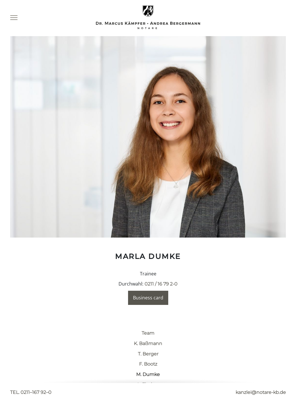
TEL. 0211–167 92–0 (30, 392)
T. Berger (148, 354)
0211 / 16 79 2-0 (161, 284)
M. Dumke (148, 374)
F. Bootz (148, 364)
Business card (148, 297)
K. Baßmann (148, 343)
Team (148, 333)
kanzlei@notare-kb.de (261, 392)
